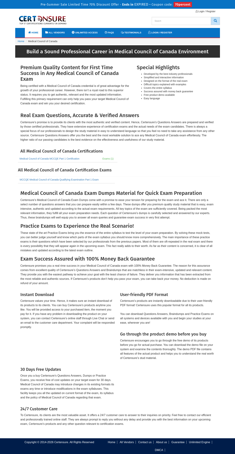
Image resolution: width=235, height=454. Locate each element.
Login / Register (206, 11)
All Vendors (55, 32)
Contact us (145, 442)
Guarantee (178, 442)
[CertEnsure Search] (215, 21)
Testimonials (131, 32)
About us (161, 442)
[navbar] (22, 31)
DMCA (159, 450)
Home (33, 32)
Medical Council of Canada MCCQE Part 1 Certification (49, 158)
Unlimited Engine (199, 442)
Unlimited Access (85, 32)
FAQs (109, 32)
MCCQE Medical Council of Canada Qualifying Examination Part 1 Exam (59, 179)
